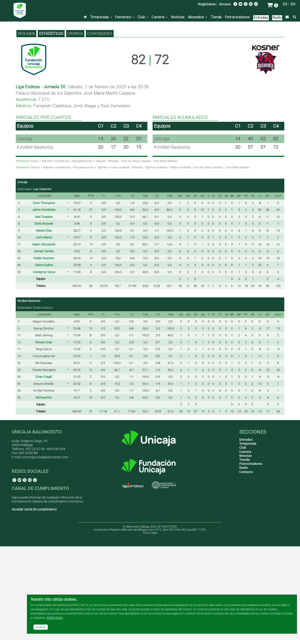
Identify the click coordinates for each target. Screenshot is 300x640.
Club (143, 17)
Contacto (246, 565)
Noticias (178, 17)
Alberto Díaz (44, 324)
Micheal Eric (44, 491)
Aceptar (40, 627)
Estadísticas (51, 127)
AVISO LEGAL (54, 617)
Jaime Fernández (43, 303)
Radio (277, 17)
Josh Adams (43, 331)
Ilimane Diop (43, 436)
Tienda (216, 17)
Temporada (101, 17)
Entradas (261, 17)
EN (293, 4)
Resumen (26, 127)
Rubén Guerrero (44, 352)
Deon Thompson (44, 296)
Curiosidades (99, 127)
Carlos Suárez (44, 358)
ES (285, 4)
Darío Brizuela (44, 317)
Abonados (197, 17)
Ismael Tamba (43, 345)
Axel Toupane (44, 310)
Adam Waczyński (43, 338)
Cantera (159, 17)
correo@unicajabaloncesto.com (45, 551)
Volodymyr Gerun (44, 365)
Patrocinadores (237, 17)
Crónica (75, 127)
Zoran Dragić (43, 470)
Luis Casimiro (42, 283)
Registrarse (207, 4)
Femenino (124, 17)
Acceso (225, 4)
